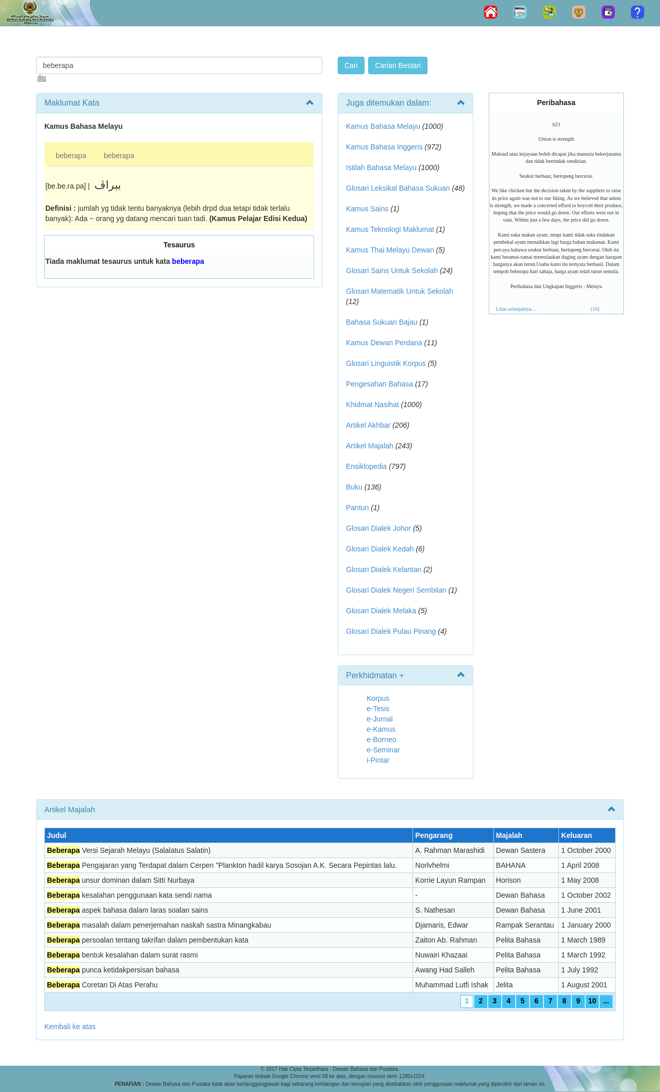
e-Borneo (382, 739)
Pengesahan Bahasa (379, 384)
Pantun (357, 507)
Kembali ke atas (70, 1026)
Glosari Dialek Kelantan (383, 569)
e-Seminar (383, 750)
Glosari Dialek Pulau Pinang (391, 631)
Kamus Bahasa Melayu (384, 126)
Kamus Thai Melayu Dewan (390, 250)
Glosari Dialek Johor (378, 528)
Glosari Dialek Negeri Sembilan (396, 590)
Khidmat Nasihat (372, 404)
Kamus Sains (367, 209)
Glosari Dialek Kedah (380, 549)
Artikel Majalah (369, 446)
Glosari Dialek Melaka (381, 611)
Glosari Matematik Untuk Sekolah (399, 291)
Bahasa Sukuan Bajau (382, 322)
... (606, 1001)
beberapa (71, 156)
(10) (595, 309)
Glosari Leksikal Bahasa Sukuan (398, 188)
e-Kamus (381, 729)
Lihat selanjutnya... (516, 309)
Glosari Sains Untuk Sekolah (392, 270)
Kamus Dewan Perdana (384, 343)
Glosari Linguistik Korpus (386, 363)
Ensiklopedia (366, 466)
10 (592, 1001)
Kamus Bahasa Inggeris (384, 147)
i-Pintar (378, 760)
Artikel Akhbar (368, 425)
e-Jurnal (380, 719)
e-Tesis (378, 708)
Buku (354, 487)
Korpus (378, 698)
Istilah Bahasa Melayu (381, 167)
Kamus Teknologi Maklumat (390, 229)
